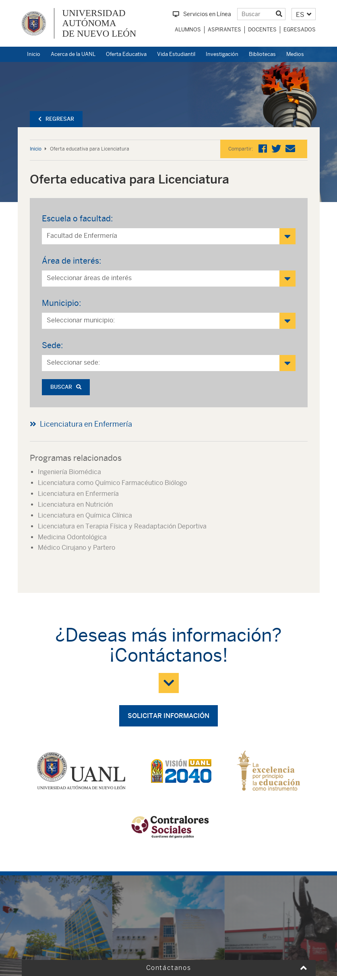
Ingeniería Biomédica (69, 472)
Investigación (222, 54)
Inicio (33, 54)
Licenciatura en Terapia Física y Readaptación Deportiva (122, 526)
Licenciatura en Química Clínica (85, 515)
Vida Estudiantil (176, 54)
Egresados (299, 30)
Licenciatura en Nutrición (75, 504)
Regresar (56, 119)
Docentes (262, 30)
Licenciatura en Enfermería (86, 424)
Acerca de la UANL (73, 54)
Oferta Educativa (126, 54)
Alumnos (188, 30)
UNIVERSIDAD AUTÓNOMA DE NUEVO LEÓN (99, 23)
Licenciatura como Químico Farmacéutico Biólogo (112, 483)
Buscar (65, 387)
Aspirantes (224, 30)
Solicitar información (168, 716)
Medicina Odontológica (72, 537)
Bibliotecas (262, 54)
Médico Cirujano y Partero (76, 547)
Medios (295, 54)
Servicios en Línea (202, 14)
